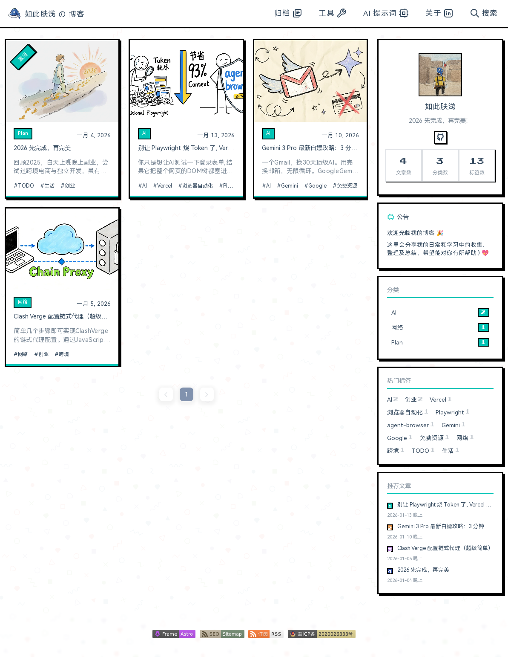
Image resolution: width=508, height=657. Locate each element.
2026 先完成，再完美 (42, 148)
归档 (288, 13)
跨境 (64, 354)
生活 (49, 186)
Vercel (164, 186)
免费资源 (347, 186)
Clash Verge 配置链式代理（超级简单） (62, 316)
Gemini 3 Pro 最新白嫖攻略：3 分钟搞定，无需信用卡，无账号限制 (310, 148)
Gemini (289, 186)
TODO (26, 186)
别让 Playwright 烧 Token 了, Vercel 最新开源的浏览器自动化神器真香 (186, 148)
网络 (22, 302)
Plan (23, 133)
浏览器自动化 (197, 186)
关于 (439, 13)
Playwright (235, 186)
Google (317, 186)
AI (144, 133)
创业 (70, 186)
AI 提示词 (386, 13)
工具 (332, 13)
